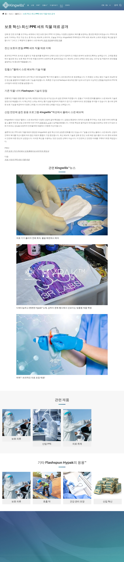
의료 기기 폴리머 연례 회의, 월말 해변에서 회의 (37, 238)
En (107, 5)
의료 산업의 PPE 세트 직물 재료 (17, 159)
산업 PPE (46, 443)
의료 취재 (77, 443)
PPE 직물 (58, 40)
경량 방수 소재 (45, 123)
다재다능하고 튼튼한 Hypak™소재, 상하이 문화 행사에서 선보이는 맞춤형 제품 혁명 (54, 308)
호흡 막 (46, 501)
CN (103, 5)
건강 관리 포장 (77, 501)
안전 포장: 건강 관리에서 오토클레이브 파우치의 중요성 (27, 151)
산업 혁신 (107, 501)
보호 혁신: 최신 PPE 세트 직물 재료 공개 (39, 14)
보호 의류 (16, 438)
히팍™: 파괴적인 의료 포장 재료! (30, 377)
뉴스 (11, 14)
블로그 (18, 14)
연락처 (67, 5)
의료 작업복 (48, 40)
